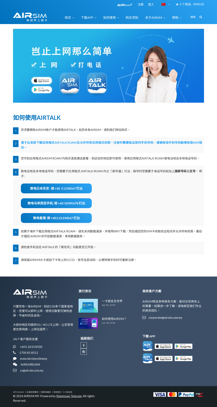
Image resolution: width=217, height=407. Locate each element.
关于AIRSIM (18, 392)
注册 (141, 4)
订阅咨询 (68, 392)
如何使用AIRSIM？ (114, 318)
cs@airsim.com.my (32, 370)
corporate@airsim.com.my (165, 317)
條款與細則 (46, 392)
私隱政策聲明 (32, 392)
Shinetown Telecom (69, 396)
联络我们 (58, 392)
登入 (151, 4)
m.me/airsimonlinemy (33, 358)
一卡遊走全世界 (112, 301)
